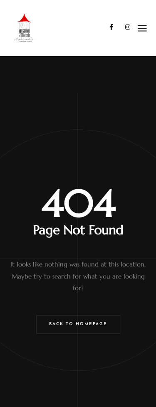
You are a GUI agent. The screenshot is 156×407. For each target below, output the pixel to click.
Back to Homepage (78, 324)
